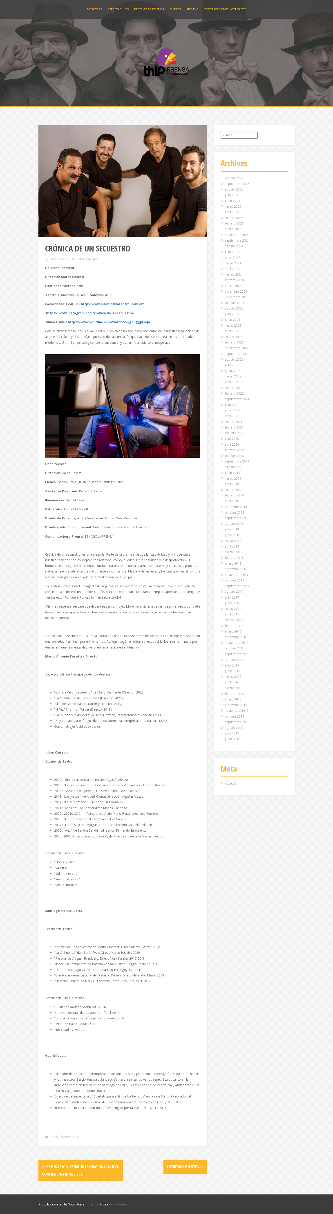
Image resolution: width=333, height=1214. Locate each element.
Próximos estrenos (149, 9)
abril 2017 (232, 614)
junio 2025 (232, 201)
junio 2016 (232, 671)
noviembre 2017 (236, 574)
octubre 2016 (234, 648)
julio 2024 (232, 251)
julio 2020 (232, 438)
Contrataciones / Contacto (225, 9)
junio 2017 (232, 603)
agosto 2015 (234, 727)
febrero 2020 (234, 450)
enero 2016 (233, 699)
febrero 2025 (234, 223)
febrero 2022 (234, 393)
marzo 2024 (233, 274)
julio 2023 (232, 314)
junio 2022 (232, 370)
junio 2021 (232, 410)
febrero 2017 (234, 626)
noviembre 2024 (236, 235)
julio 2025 (232, 195)
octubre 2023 (234, 303)
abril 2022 (232, 382)
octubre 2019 (234, 455)
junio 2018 (232, 535)
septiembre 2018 (237, 518)
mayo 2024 (233, 263)
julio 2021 (232, 404)
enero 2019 (233, 501)
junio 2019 (232, 473)
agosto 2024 (234, 246)
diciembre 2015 (236, 705)
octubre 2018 (234, 512)
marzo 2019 (233, 489)
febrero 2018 (234, 557)
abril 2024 (232, 269)
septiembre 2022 (237, 354)
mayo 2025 (233, 206)
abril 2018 (232, 546)
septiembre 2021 (237, 399)
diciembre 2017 (236, 569)
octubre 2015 (234, 716)
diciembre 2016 (236, 637)
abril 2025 (232, 212)
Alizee (104, 1204)
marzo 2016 (233, 688)
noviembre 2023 (236, 297)
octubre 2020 (234, 433)
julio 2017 (232, 597)
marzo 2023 (233, 336)
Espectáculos (118, 9)
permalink (71, 1137)
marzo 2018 (233, 552)
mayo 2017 (233, 608)
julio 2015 (232, 733)
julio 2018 (232, 529)
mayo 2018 (233, 541)
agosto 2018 (234, 523)
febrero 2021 (234, 427)
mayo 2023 (233, 325)
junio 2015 (232, 739)
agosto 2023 (234, 308)
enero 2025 (233, 229)
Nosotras (94, 9)
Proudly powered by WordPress (61, 1204)
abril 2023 (232, 331)
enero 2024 (233, 285)
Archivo (192, 9)
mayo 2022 (233, 376)
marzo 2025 (233, 217)
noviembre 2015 (236, 710)
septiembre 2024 (237, 240)
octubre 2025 (234, 178)
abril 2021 (232, 416)
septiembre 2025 (237, 184)
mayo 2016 (233, 676)
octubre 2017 (234, 580)
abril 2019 (232, 484)
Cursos (175, 9)
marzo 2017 (233, 620)
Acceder (231, 783)
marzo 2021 (233, 422)
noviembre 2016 (236, 642)
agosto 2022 (234, 359)
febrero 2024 (234, 280)
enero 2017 (233, 631)
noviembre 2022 (236, 348)
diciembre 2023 (236, 291)
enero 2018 (233, 563)
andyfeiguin (90, 259)
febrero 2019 (234, 495)
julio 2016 (232, 665)
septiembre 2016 (237, 654)
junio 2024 (232, 257)
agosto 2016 (234, 659)
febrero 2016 (234, 693)
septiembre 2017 (237, 586)
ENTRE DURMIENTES (185, 1166)
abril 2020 (232, 444)
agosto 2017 (234, 591)
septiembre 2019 (237, 461)
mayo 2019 (233, 478)
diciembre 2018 (236, 507)
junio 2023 (232, 319)
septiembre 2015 (237, 722)
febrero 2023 (234, 342)
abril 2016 (232, 682)
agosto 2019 (234, 467)
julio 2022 (232, 365)
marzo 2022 (233, 388)
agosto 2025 (234, 189)
